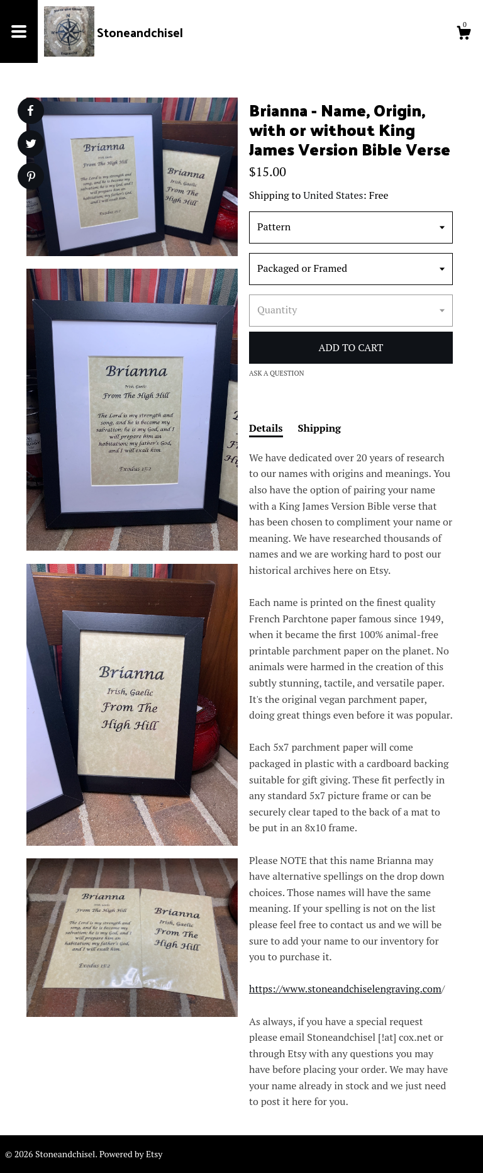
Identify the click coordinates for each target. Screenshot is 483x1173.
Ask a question (276, 373)
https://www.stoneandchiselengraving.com (345, 989)
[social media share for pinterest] (31, 178)
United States (333, 195)
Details (266, 428)
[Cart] (463, 34)
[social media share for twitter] (31, 145)
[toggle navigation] (19, 31)
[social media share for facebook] (30, 111)
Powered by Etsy (130, 1154)
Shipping (319, 428)
